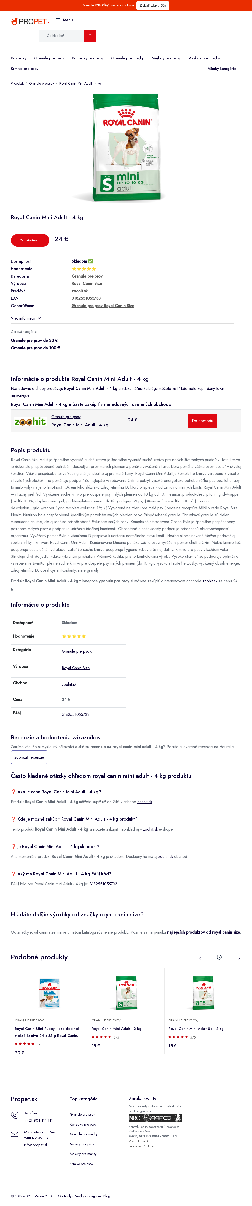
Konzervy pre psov (87, 58)
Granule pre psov (49, 58)
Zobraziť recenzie (29, 757)
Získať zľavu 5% (153, 5)
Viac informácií (26, 318)
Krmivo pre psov (24, 68)
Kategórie (94, 1196)
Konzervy (18, 58)
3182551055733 (76, 714)
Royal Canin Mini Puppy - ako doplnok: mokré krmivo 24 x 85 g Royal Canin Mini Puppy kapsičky (48, 1032)
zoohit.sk (210, 581)
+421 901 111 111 (38, 1120)
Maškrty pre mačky (204, 58)
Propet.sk (17, 83)
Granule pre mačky (127, 58)
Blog (106, 1196)
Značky (79, 1196)
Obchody (64, 1196)
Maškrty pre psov (166, 58)
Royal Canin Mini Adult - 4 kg (80, 83)
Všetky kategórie (221, 69)
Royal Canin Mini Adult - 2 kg (117, 1028)
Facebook (135, 1146)
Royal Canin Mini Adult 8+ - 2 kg (196, 1028)
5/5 (40, 1044)
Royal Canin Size (76, 668)
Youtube (148, 1146)
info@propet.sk (35, 1145)
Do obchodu (30, 240)
